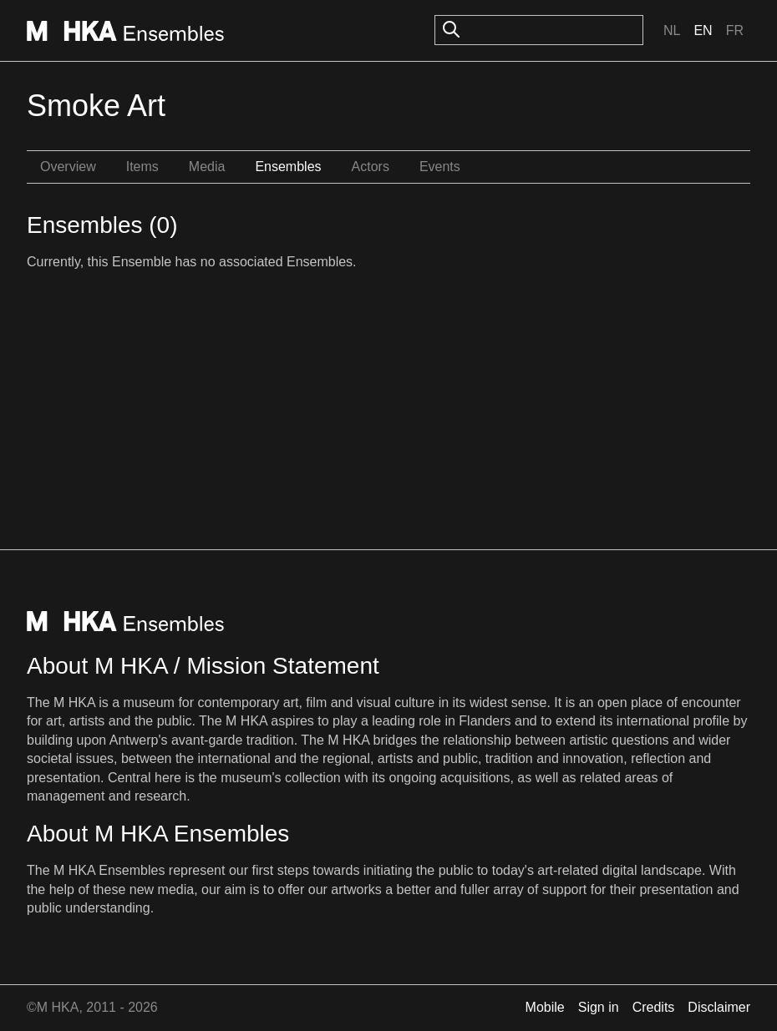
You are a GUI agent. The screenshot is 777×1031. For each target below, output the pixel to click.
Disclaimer (719, 1007)
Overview (68, 166)
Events (439, 166)
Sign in (598, 1007)
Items (142, 166)
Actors (370, 166)
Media (207, 166)
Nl (671, 30)
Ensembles (288, 166)
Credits (653, 1007)
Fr (735, 30)
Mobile (545, 1007)
